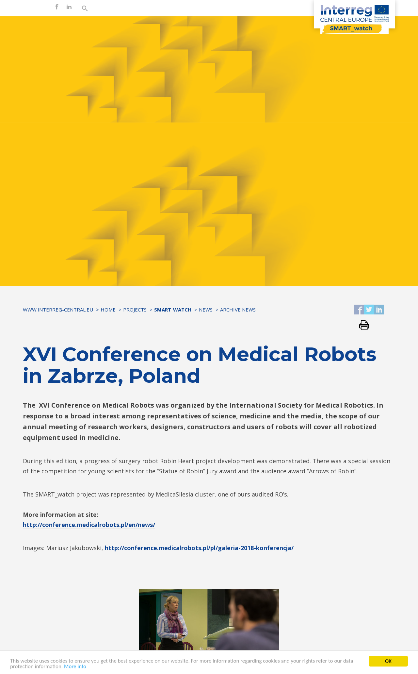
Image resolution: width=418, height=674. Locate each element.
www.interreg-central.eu (58, 309)
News (206, 309)
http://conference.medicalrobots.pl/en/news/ (89, 525)
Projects (135, 309)
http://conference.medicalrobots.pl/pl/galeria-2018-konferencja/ (199, 548)
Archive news (238, 309)
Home (108, 309)
